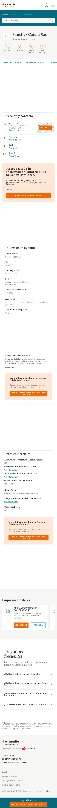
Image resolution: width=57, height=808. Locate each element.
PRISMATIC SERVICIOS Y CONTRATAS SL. (26, 609)
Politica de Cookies (10, 776)
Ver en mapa (45, 128)
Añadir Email (14, 156)
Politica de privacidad (11, 785)
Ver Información (11, 470)
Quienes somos (9, 755)
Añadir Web (14, 148)
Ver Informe (21, 625)
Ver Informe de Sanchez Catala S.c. (28, 804)
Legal (4, 772)
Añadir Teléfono (16, 140)
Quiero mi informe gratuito (28, 195)
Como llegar (14, 130)
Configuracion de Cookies (13, 780)
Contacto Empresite (11, 759)
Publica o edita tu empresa (14, 763)
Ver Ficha (38, 625)
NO (5, 463)
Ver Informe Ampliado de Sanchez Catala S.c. (28, 393)
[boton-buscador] (51, 20)
